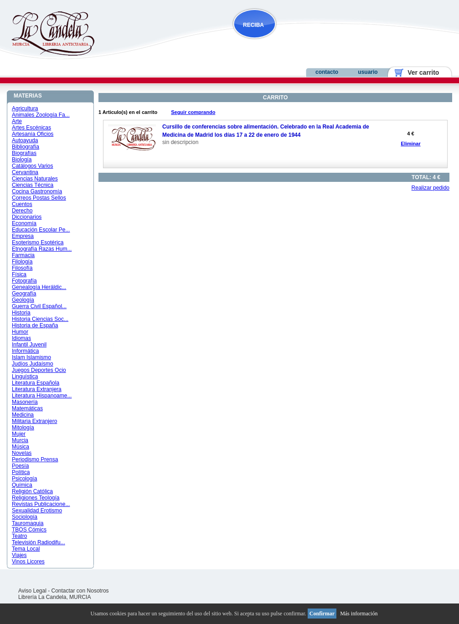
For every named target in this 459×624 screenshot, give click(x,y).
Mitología (23, 427)
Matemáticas (27, 408)
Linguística (25, 376)
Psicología (24, 478)
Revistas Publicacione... (41, 504)
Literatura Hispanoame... (42, 395)
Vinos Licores (28, 561)
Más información (358, 613)
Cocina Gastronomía (37, 191)
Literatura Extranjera (37, 389)
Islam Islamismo (31, 357)
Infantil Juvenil (29, 344)
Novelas (21, 453)
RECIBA (253, 25)
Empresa (23, 236)
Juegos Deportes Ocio (39, 370)
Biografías (24, 153)
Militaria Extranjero (34, 421)
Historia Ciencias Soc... (40, 319)
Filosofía (22, 268)
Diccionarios (26, 217)
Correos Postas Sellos (39, 198)
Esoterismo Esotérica (37, 242)
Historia (21, 312)
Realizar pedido (430, 188)
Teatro (19, 536)
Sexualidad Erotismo (37, 510)
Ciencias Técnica (32, 185)
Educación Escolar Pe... (41, 230)
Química (22, 485)
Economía (24, 223)
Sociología (24, 517)
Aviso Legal (32, 591)
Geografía (24, 293)
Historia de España (35, 325)
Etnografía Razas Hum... (42, 249)
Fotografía (24, 281)
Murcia (20, 440)
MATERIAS (28, 96)
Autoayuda (25, 140)
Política (21, 472)
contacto (326, 72)
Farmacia (23, 255)
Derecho (22, 210)
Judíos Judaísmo (32, 364)
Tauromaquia (27, 523)
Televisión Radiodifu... (38, 542)
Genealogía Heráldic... (39, 287)
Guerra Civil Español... (39, 306)
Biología (21, 159)
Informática (25, 351)
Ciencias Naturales (35, 178)
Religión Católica (32, 491)
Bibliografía (25, 147)
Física (19, 274)
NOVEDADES (301, 42)
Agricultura (25, 108)
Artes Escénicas (31, 127)
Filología (22, 261)
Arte (17, 121)
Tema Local (26, 549)
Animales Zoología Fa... (41, 115)
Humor (20, 332)
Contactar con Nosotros (80, 591)
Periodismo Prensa (35, 459)
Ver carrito (420, 72)
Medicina (23, 415)
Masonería (25, 402)
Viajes (19, 555)
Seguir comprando (193, 112)
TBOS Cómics (29, 529)
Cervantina (25, 172)
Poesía (20, 466)
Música (20, 447)
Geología (23, 300)
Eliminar (410, 143)
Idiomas (21, 338)
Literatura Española (35, 383)
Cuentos (22, 204)
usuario (367, 72)
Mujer (19, 434)
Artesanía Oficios (32, 134)
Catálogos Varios (32, 166)
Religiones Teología (36, 498)
